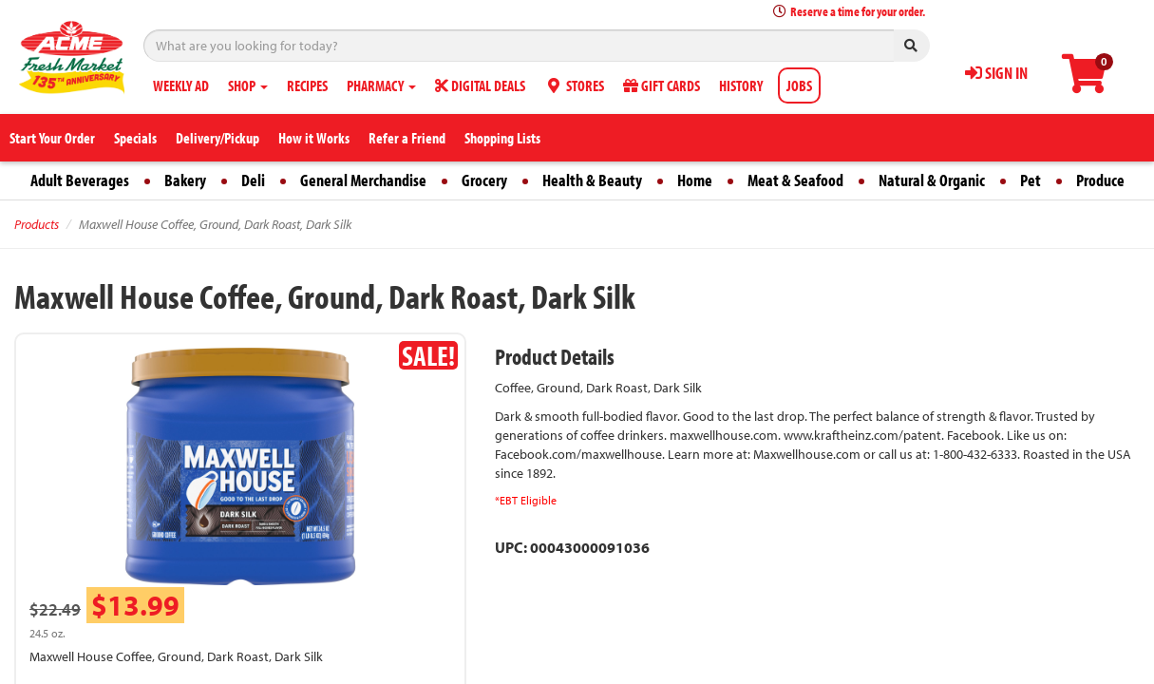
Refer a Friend (407, 137)
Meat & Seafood (795, 180)
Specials (135, 137)
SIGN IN (996, 73)
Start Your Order (52, 137)
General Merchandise (363, 180)
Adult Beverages (79, 180)
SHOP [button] (248, 85)
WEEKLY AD (181, 85)
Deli (253, 180)
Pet (1030, 180)
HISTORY (741, 85)
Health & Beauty (592, 180)
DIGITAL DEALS (480, 85)
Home (694, 180)
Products (36, 224)
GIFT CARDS (661, 85)
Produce (1100, 180)
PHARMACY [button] (381, 85)
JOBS (799, 85)
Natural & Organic (932, 180)
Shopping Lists (502, 137)
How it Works (314, 137)
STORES (574, 85)
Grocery (484, 180)
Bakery (185, 180)
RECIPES (307, 85)
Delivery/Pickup (217, 137)
